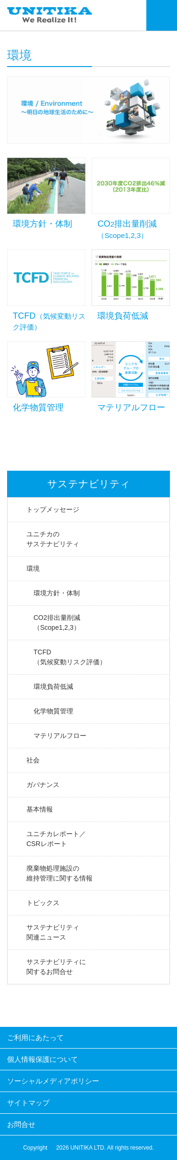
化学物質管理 (53, 711)
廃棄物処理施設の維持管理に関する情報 (59, 873)
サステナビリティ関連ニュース (52, 932)
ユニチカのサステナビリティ (52, 539)
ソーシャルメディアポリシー (53, 1081)
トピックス (42, 902)
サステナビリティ (88, 483)
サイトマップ (28, 1103)
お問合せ (21, 1124)
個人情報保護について (42, 1059)
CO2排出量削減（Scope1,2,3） (57, 622)
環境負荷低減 (53, 686)
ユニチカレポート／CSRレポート (56, 838)
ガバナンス (42, 784)
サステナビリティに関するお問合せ (56, 966)
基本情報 (39, 809)
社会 (33, 760)
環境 (33, 568)
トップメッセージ (52, 509)
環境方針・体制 (57, 593)
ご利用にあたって (35, 1037)
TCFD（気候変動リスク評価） (70, 657)
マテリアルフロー (60, 735)
